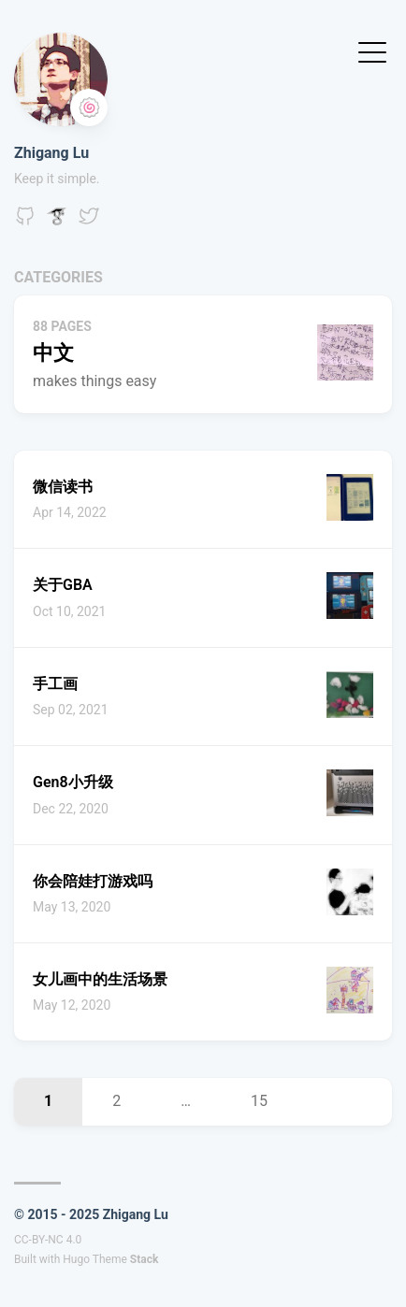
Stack (144, 1259)
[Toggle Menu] (372, 51)
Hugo (76, 1259)
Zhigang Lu (51, 153)
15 (259, 1101)
